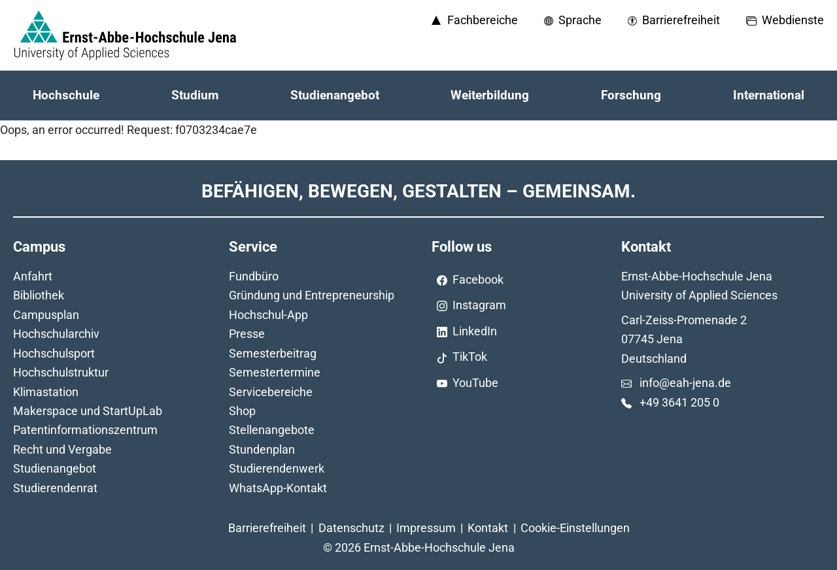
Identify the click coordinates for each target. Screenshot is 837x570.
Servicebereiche (271, 392)
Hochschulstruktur (61, 372)
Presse (247, 334)
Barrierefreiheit (267, 528)
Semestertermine (274, 372)
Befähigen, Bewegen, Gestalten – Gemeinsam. (418, 191)
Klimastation (45, 392)
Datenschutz (351, 528)
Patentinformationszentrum (85, 430)
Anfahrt (32, 276)
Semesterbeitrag (272, 353)
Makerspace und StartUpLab (87, 411)
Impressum (426, 528)
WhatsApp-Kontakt (278, 488)
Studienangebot (54, 468)
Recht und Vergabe (62, 449)
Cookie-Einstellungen (575, 528)
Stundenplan (262, 449)
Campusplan (46, 315)
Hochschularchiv (56, 334)
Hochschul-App (268, 315)
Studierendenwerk (276, 468)
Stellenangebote (272, 430)
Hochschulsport (54, 353)
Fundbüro (254, 276)
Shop (242, 411)
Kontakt (488, 528)
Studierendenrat (55, 488)
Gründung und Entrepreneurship (311, 295)
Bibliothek (38, 295)
